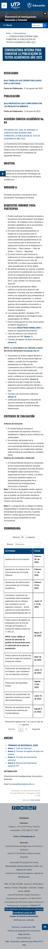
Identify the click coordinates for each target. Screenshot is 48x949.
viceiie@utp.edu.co (27, 836)
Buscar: (24, 544)
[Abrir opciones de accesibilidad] (3, 174)
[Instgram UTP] (26, 808)
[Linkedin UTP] (30, 808)
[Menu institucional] (4, 5)
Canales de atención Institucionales (24, 916)
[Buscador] (45, 25)
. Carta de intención (19, 748)
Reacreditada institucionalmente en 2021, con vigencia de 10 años (24, 868)
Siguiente (36, 729)
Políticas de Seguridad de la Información (24, 931)
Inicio (8, 33)
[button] (45, 13)
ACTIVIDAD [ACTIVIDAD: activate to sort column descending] (10, 551)
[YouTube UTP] (22, 808)
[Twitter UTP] (18, 808)
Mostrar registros (24, 537)
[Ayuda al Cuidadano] (34, 808)
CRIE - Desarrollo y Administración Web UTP (23, 941)
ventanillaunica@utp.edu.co (24, 913)
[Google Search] (37, 25)
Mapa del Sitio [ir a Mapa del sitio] (24, 934)
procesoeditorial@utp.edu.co (22, 784)
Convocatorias (20, 33)
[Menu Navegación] (7, 25)
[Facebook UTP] (14, 808)
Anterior (11, 729)
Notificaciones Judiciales (24, 920)
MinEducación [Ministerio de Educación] (24, 877)
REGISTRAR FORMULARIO (28, 328)
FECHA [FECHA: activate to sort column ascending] (37, 551)
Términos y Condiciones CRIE (24, 927)
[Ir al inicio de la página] (45, 927)
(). (12, 397)
